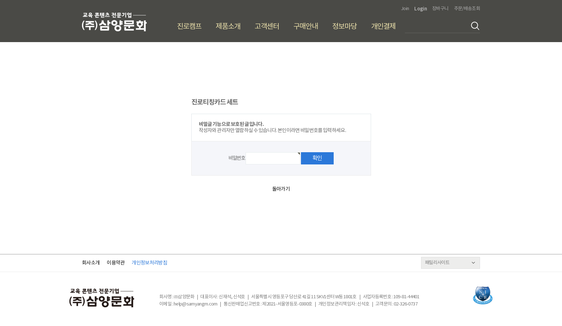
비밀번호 (236, 158)
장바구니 (440, 9)
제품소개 (228, 27)
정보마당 (344, 27)
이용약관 (115, 263)
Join (405, 9)
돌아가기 (281, 189)
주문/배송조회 (467, 9)
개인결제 (383, 27)
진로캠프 (189, 27)
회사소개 (91, 263)
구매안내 (305, 27)
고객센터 (267, 27)
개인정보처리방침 (149, 263)
